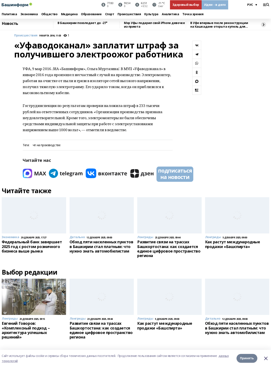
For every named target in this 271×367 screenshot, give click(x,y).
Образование (91, 14)
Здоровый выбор (186, 5)
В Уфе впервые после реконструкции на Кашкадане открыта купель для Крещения (219, 24)
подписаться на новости (175, 173)
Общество (49, 14)
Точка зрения (192, 14)
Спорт (109, 14)
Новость (10, 23)
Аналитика (170, 14)
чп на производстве (46, 145)
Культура (151, 14)
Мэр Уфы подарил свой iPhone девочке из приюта (154, 24)
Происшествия (129, 14)
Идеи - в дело (215, 5)
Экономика (29, 14)
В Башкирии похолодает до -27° (82, 23)
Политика (9, 14)
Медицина (69, 14)
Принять (247, 358)
